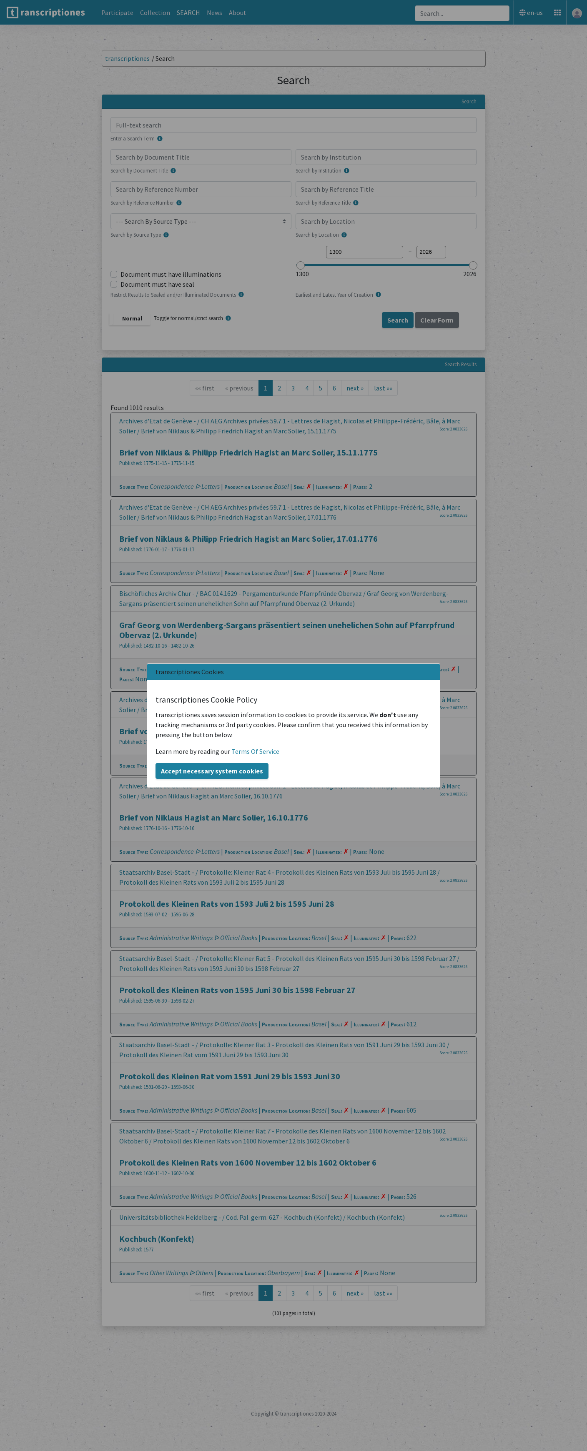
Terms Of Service (255, 751)
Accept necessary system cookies (212, 771)
